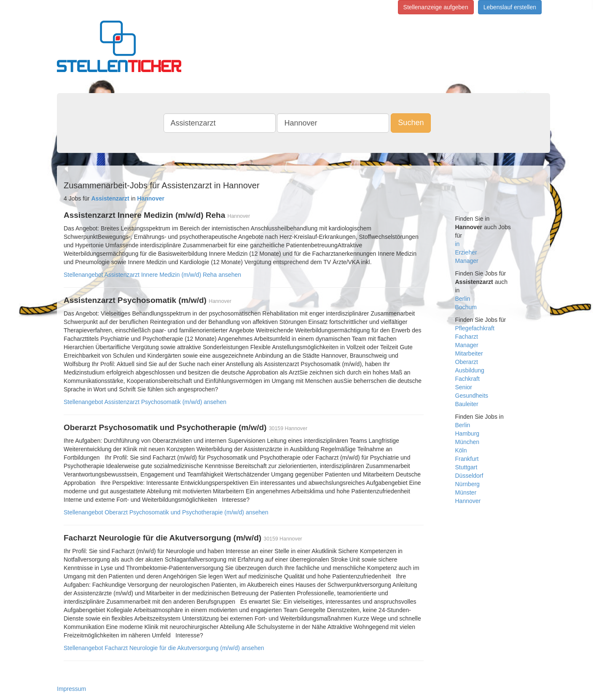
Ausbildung (469, 370)
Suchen (411, 122)
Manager (466, 260)
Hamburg (467, 433)
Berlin (462, 298)
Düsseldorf (469, 475)
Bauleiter (466, 404)
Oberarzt (466, 362)
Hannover (468, 501)
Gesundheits (472, 395)
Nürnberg (467, 484)
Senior (463, 387)
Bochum (466, 307)
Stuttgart (466, 467)
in (457, 244)
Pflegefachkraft (474, 328)
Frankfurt (467, 458)
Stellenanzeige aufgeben (435, 7)
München (467, 442)
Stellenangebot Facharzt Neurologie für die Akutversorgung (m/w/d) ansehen (164, 648)
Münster (466, 492)
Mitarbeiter (469, 353)
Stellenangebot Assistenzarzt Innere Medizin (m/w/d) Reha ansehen (152, 274)
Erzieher (466, 252)
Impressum (71, 688)
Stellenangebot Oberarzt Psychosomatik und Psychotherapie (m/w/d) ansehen (166, 512)
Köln (461, 450)
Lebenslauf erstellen (509, 7)
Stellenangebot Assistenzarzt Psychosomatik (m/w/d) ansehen (145, 402)
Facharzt (466, 336)
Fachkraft (467, 378)
